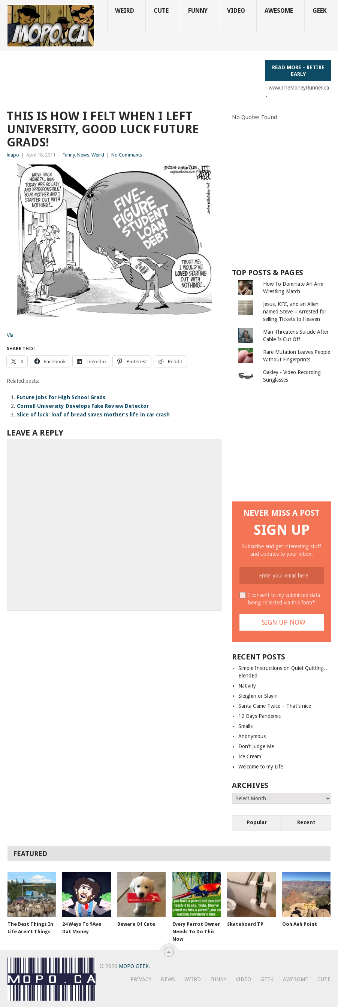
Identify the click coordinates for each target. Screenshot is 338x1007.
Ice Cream (249, 756)
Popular (257, 822)
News (83, 155)
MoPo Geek (134, 966)
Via (10, 335)
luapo (13, 155)
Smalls (245, 726)
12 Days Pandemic (259, 716)
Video (236, 10)
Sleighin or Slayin (258, 696)
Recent (306, 822)
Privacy (140, 979)
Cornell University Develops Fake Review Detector (83, 406)
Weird (124, 10)
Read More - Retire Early (298, 70)
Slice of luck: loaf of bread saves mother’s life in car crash (93, 415)
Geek (320, 10)
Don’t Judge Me (256, 746)
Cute (161, 10)
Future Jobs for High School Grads (61, 397)
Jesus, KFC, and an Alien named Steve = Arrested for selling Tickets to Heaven (294, 311)
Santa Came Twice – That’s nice (274, 706)
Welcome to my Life (260, 767)
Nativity (247, 686)
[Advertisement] (143, 77)
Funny (198, 10)
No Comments (126, 155)
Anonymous (252, 736)
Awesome (279, 10)
